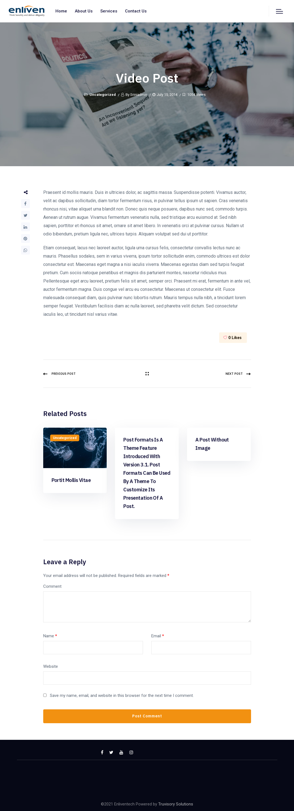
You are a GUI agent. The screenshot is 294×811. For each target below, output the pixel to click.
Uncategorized (103, 95)
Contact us (136, 11)
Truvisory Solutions (175, 804)
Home (61, 11)
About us (84, 11)
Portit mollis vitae (71, 480)
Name (50, 635)
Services (108, 11)
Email (157, 635)
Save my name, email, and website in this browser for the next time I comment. (122, 695)
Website (50, 666)
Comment (52, 586)
